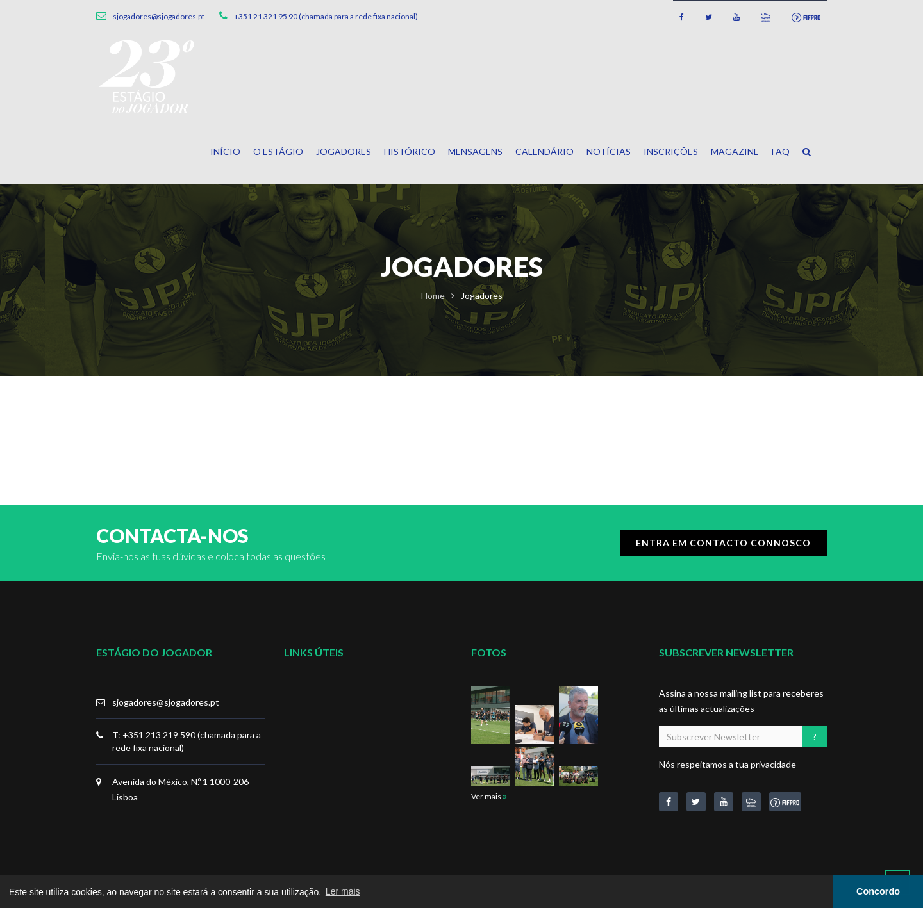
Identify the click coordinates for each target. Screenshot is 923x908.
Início (225, 151)
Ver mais (489, 796)
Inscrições (671, 151)
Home (433, 295)
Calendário (544, 151)
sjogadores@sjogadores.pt (165, 702)
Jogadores (343, 151)
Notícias (608, 151)
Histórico (409, 151)
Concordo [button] (878, 891)
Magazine (735, 151)
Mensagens (475, 151)
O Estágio (278, 151)
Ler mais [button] (343, 891)
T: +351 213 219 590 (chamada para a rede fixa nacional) (186, 741)
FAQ (781, 151)
